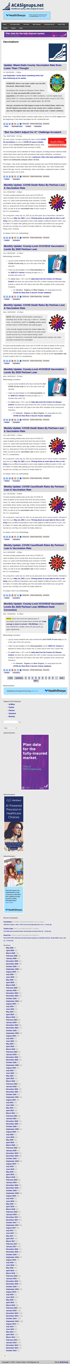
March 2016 (10, 1273)
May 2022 (9, 1076)
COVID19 (28, 126)
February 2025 (11, 988)
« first (10, 678)
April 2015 (10, 1302)
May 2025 (9, 980)
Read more (26, 124)
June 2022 (10, 1073)
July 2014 (9, 1326)
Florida (6, 126)
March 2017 (10, 1241)
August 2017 (11, 1228)
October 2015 (11, 1287)
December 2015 (12, 1281)
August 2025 (11, 972)
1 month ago (47, 924)
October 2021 (11, 1094)
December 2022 (12, 1057)
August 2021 (11, 1100)
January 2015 (11, 1310)
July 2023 (9, 1038)
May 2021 (9, 1108)
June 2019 (10, 1169)
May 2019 (9, 1172)
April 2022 (10, 1078)
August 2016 (11, 1260)
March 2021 (10, 1113)
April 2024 (10, 1014)
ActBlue (12, 704)
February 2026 (11, 956)
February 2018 (11, 1212)
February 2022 (11, 1084)
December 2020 (12, 1121)
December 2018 (12, 1185)
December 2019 (12, 1153)
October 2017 (11, 1222)
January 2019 (11, 1182)
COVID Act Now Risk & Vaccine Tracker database (32, 293)
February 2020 (11, 1148)
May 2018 (9, 1204)
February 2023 (11, 1052)
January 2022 (11, 1086)
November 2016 (12, 1252)
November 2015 (12, 1284)
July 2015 (9, 1294)
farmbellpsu (8, 922)
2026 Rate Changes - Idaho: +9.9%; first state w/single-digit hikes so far (24, 924)
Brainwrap (64, 1362)
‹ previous (19, 678)
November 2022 (12, 1060)
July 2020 (9, 1134)
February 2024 (11, 1020)
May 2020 (9, 1140)
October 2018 (11, 1190)
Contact (5, 28)
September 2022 (12, 1065)
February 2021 (11, 1116)
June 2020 (10, 1137)
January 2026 (11, 958)
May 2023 (9, 1044)
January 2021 (11, 1118)
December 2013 (12, 1345)
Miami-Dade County (17, 126)
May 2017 (9, 1236)
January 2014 (11, 1343)
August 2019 (11, 1164)
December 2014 (12, 1313)
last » (36, 681)
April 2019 (10, 1174)
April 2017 (10, 1238)
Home (4, 24)
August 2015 (11, 1292)
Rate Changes (37, 24)
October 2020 (11, 1126)
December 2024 (12, 993)
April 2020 (10, 1142)
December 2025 (12, 961)
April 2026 (10, 950)
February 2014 (11, 1340)
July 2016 (9, 1262)
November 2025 (12, 964)
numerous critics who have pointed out (47, 157)
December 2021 (12, 1089)
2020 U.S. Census (18, 272)
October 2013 (11, 1350)
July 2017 (9, 1230)
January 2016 (11, 1278)
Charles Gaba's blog (36, 123)
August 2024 (11, 1004)
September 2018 (12, 1193)
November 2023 (12, 1028)
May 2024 (9, 1012)
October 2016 (11, 1255)
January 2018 (11, 1214)
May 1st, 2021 (19, 218)
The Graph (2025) (15, 24)
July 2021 (9, 1102)
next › (62, 678)
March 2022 (10, 1081)
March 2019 (10, 1177)
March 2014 (10, 1337)
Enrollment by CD (49, 24)
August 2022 (11, 1068)
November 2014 (12, 1316)
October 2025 (11, 966)
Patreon (12, 710)
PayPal (11, 707)
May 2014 (9, 1332)
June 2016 (10, 1265)
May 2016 (9, 1268)
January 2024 (11, 1022)
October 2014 (11, 1318)
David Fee (7, 935)
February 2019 (11, 1180)
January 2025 (11, 990)
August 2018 (11, 1196)
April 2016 (10, 1271)
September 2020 (12, 1129)
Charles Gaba (8, 928)
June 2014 (10, 1329)
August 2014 (11, 1324)
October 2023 (11, 1030)
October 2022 (11, 1062)
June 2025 (10, 977)
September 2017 (12, 1225)
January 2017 (11, 1246)
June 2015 (10, 1297)
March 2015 (10, 1305)
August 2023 (11, 1036)
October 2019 (11, 1158)
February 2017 (11, 1244)
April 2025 (10, 982)
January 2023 (11, 1054)
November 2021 (12, 1092)
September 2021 (12, 1097)
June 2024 (10, 1009)
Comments (46, 123)
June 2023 (10, 1041)
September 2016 (12, 1257)
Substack (12, 713)
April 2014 (10, 1334)
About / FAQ (61, 24)
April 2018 (10, 1206)
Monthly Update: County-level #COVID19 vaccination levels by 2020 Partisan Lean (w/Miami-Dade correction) (34, 606)
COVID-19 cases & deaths (33, 142)
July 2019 (9, 1166)
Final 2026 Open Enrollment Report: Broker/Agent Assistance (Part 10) (23, 931)
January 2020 (11, 1150)
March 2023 (10, 1049)
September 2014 (12, 1321)
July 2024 (9, 1006)
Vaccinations (38, 126)
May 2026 (9, 948)
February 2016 (11, 1276)
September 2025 (12, 969)
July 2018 (9, 1198)
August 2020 (11, 1132)
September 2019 (12, 1161)
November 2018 (12, 1188)
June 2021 (10, 1105)
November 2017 (12, 1220)
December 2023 (12, 1025)
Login (21, 28)
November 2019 (12, 1156)
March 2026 (10, 953)
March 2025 (10, 985)
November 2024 (12, 996)
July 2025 (9, 974)
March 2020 (10, 1145)
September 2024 (12, 1001)
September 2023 (12, 1033)
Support (13, 28)
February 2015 (11, 1308)
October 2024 (11, 998)
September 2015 (12, 1289)
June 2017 (10, 1233)
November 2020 (12, 1124)
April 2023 (10, 1046)
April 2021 (10, 1110)
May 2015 (9, 1300)
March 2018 (10, 1209)
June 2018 (10, 1201)
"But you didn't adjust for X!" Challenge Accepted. (33, 132)
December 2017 (12, 1217)
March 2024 (10, 1017)
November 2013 (12, 1348)
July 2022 (9, 1070)
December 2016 (12, 1249)
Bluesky (12, 716)
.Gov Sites (26, 24)
